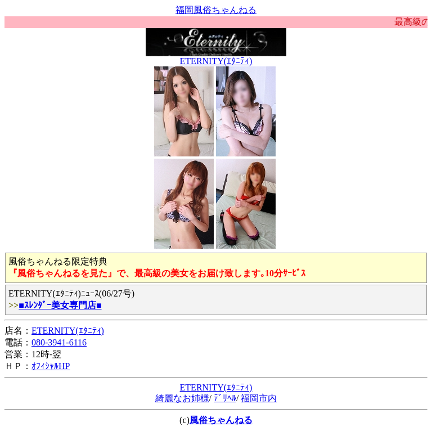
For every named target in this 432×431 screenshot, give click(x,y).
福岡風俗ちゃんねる (216, 10)
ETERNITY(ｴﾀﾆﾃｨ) (216, 61)
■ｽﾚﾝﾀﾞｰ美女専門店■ (60, 305)
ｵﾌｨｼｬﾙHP (51, 366)
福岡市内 (259, 398)
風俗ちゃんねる (221, 420)
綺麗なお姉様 (182, 398)
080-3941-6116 (59, 342)
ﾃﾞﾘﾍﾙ (225, 398)
